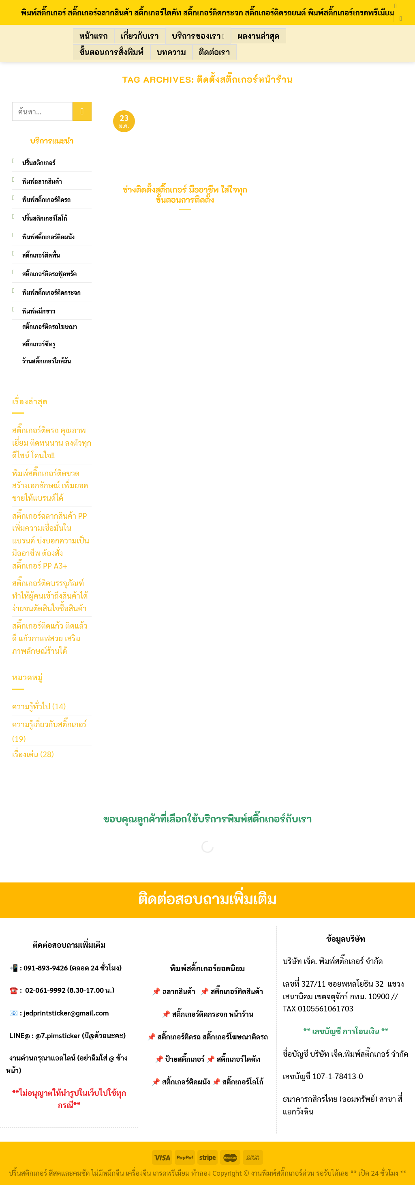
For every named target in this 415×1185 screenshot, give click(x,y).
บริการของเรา (198, 36)
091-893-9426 (46, 967)
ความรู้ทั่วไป (31, 706)
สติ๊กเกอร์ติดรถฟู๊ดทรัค (49, 273)
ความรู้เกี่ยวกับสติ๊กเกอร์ (49, 724)
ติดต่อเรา (214, 52)
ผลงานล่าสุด (258, 36)
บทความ (171, 52)
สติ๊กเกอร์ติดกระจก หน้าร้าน (212, 1013)
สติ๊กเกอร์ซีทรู (39, 344)
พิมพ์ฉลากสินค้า (42, 181)
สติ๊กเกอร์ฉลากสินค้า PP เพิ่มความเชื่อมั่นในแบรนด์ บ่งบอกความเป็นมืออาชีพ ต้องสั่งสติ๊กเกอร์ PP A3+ (50, 540)
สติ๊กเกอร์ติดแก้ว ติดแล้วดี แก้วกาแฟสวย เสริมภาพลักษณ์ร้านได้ (50, 637)
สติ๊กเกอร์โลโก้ (242, 1081)
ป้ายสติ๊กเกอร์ (185, 1058)
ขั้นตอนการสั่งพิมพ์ (111, 52)
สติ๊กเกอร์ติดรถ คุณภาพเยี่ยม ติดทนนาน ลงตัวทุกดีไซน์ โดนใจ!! (52, 442)
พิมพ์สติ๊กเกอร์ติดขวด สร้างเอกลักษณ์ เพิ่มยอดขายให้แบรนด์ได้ (50, 485)
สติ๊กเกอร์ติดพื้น (41, 255)
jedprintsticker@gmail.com (66, 1012)
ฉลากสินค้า (179, 991)
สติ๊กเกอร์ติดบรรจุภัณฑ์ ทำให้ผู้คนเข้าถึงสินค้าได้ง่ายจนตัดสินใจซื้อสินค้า (50, 594)
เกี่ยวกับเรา (140, 36)
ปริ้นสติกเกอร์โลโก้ (44, 218)
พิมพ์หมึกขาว (38, 311)
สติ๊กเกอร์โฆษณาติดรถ (235, 1036)
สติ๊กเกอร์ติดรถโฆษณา (49, 326)
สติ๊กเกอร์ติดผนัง (186, 1081)
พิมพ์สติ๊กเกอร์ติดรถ (46, 199)
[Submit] (82, 111)
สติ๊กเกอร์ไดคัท (238, 1058)
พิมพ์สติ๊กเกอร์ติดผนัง (48, 236)
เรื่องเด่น (25, 754)
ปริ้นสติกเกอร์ (39, 162)
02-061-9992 (45, 989)
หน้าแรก (93, 36)
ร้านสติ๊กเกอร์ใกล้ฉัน (46, 361)
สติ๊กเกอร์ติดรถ (179, 1036)
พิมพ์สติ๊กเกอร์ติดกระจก (51, 292)
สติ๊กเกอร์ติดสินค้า (237, 991)
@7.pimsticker (57, 1035)
